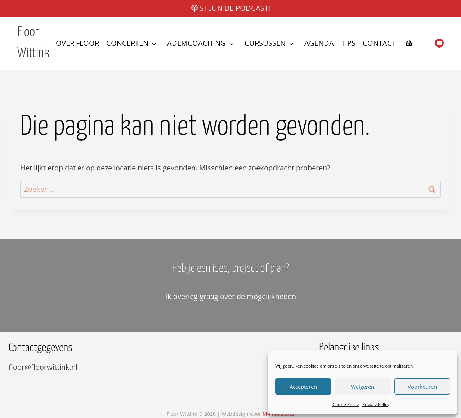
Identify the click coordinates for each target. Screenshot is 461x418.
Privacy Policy (375, 404)
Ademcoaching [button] (196, 43)
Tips (348, 43)
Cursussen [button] (265, 43)
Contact (379, 43)
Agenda (319, 43)
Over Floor (77, 43)
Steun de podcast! (235, 8)
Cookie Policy (345, 404)
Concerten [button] (127, 43)
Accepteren (303, 386)
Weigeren (362, 386)
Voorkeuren (422, 386)
